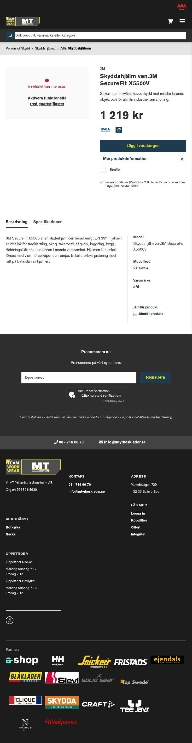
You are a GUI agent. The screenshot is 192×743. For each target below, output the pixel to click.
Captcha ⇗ (114, 401)
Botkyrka (13, 527)
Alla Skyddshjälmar (75, 48)
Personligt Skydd (18, 48)
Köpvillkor (139, 520)
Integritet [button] (138, 534)
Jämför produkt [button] (148, 314)
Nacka (11, 534)
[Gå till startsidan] (23, 21)
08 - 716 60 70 (71, 442)
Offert (135, 527)
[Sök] (96, 35)
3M (136, 287)
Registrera (155, 377)
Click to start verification (101, 396)
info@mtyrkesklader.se (124, 442)
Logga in (138, 513)
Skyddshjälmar (45, 48)
